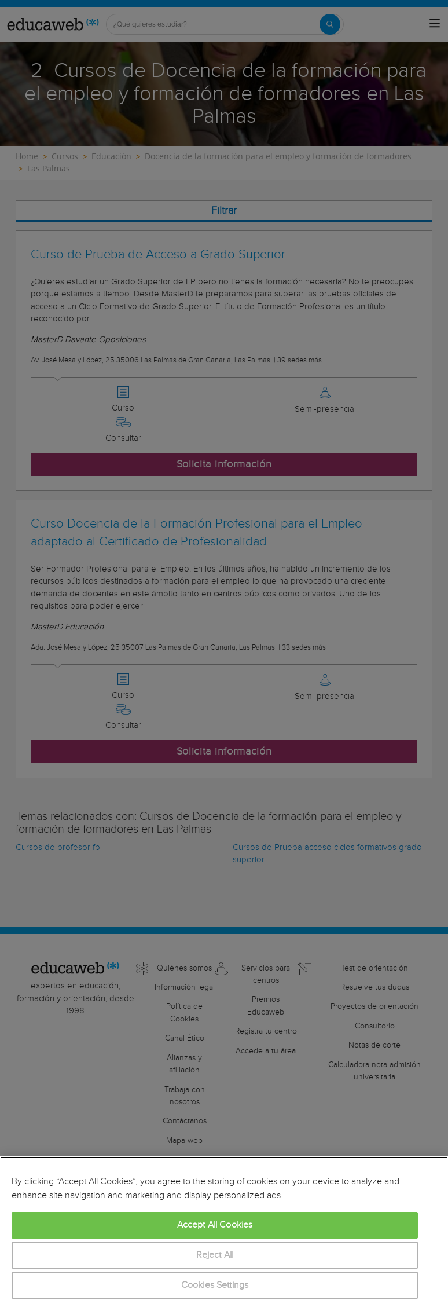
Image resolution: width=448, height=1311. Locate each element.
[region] (224, 1233)
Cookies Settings (215, 1285)
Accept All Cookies (215, 1225)
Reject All (215, 1255)
